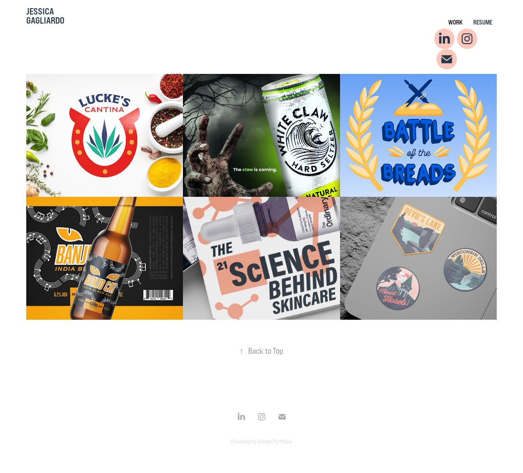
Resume (482, 22)
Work (455, 22)
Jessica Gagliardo (45, 16)
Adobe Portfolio (275, 441)
